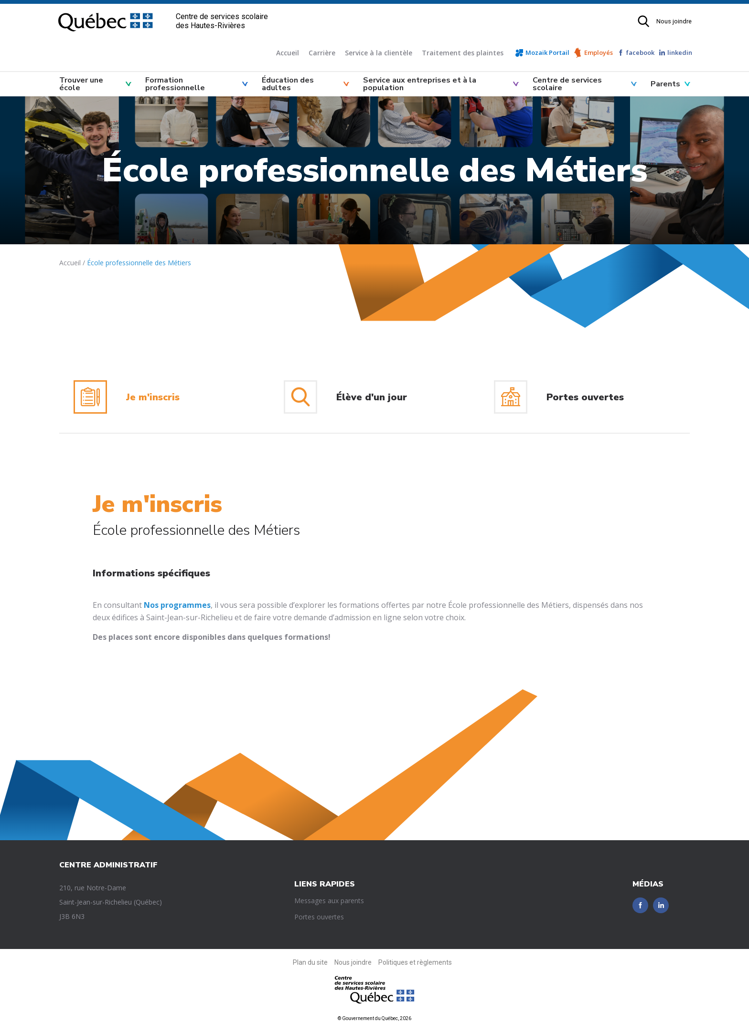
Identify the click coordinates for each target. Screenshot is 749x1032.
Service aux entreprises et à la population (419, 84)
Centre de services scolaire (567, 84)
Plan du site (310, 962)
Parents (665, 84)
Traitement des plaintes (462, 52)
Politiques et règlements (415, 962)
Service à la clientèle (378, 52)
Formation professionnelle (175, 84)
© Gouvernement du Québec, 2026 (374, 1018)
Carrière (322, 52)
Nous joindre (674, 21)
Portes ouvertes (319, 916)
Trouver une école (81, 84)
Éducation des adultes (288, 84)
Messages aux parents (329, 900)
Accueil (287, 52)
